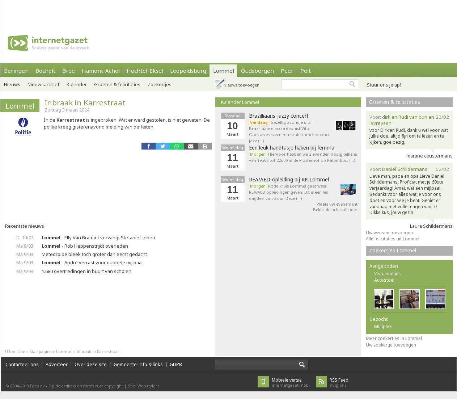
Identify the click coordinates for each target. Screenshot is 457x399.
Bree (68, 70)
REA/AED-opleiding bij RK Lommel (289, 179)
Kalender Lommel (240, 102)
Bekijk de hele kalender (335, 209)
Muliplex (383, 326)
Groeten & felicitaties (117, 84)
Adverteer (57, 364)
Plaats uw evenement (337, 204)
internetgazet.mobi (291, 382)
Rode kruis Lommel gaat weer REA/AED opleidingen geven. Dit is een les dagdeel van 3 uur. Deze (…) (288, 192)
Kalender (77, 84)
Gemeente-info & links (138, 364)
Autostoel (384, 280)
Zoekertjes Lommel (392, 250)
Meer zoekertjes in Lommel (394, 338)
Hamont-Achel (101, 70)
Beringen (16, 70)
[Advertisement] (99, 11)
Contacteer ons (22, 364)
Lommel (223, 70)
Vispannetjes (387, 273)
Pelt (305, 70)
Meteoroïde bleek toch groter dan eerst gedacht (94, 254)
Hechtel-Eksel (145, 70)
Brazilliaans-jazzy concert (279, 116)
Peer (287, 70)
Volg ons (339, 382)
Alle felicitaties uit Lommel (392, 239)
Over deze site (91, 364)
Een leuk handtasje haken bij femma (291, 147)
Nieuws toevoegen (241, 85)
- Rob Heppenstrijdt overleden (85, 246)
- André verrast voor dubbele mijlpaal (92, 262)
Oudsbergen (257, 70)
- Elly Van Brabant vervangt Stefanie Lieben (98, 237)
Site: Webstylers (144, 385)
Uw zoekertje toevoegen (391, 345)
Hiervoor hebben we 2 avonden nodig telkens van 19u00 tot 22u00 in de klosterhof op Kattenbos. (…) (303, 157)
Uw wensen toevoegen (389, 233)
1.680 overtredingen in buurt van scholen (86, 271)
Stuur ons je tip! (384, 84)
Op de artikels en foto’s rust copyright (85, 385)
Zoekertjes (160, 84)
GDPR (176, 364)
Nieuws (12, 84)
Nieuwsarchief (43, 84)
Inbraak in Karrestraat (85, 102)
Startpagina (40, 351)
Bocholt (45, 70)
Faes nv (37, 385)
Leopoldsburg (188, 70)
